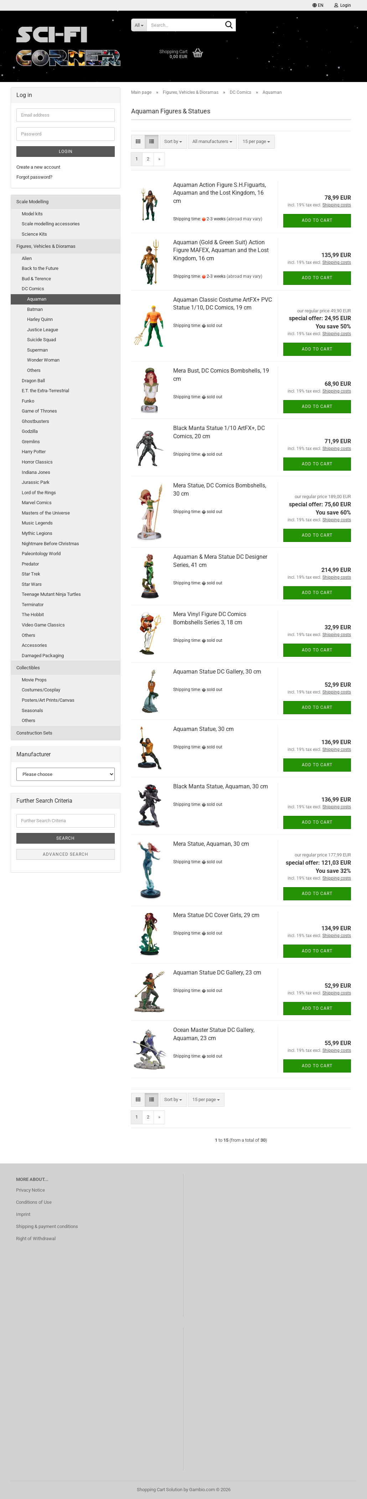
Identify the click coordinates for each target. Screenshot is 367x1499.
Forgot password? (34, 177)
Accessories (34, 645)
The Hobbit (33, 614)
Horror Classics (37, 462)
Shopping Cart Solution (159, 1489)
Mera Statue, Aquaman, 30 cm (211, 843)
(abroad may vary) (244, 218)
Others (34, 370)
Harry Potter (34, 451)
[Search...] (138, 25)
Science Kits (34, 234)
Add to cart (317, 220)
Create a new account (38, 167)
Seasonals (32, 710)
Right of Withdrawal (36, 1238)
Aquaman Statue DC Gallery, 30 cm (217, 671)
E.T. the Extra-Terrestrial (45, 390)
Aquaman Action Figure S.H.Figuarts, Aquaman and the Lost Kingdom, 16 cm (219, 193)
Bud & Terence (36, 278)
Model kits (32, 213)
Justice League (42, 329)
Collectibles (28, 667)
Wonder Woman (43, 360)
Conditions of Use (34, 1202)
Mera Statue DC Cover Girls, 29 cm (216, 915)
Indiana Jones (36, 472)
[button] (318, 5)
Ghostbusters (35, 421)
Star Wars (32, 584)
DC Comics (33, 288)
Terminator (32, 604)
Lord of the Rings (39, 492)
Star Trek (31, 574)
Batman (35, 309)
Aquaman (36, 299)
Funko (28, 401)
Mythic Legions (37, 533)
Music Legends (37, 523)
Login (66, 151)
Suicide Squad (41, 339)
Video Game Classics (43, 625)
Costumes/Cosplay (41, 689)
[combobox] (173, 142)
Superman (37, 350)
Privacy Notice (30, 1190)
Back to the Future (40, 268)
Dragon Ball (33, 380)
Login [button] (342, 5)
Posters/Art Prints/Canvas (48, 700)
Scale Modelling (32, 201)
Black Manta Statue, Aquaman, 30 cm (220, 786)
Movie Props (34, 679)
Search (65, 838)
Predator (30, 564)
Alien (27, 258)
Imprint (23, 1214)
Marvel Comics (37, 502)
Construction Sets (34, 733)
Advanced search (65, 854)
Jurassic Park (36, 482)
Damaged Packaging (43, 655)
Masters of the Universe (46, 513)
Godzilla (30, 431)
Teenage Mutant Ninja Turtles (51, 594)
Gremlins (31, 441)
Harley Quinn (40, 319)
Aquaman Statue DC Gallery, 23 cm (217, 972)
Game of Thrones (39, 411)
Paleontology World (41, 553)
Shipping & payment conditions (47, 1226)
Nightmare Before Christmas (50, 543)
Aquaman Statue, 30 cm (203, 729)
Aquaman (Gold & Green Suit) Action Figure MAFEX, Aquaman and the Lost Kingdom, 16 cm (221, 250)
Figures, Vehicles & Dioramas (46, 246)
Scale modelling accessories (51, 223)
